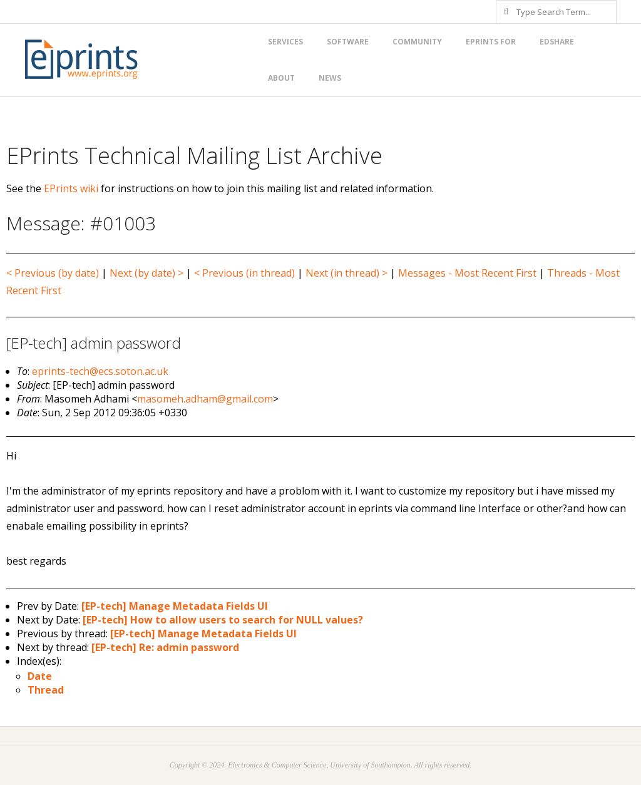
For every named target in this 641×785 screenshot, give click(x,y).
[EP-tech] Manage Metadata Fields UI (174, 606)
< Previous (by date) (52, 273)
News (330, 78)
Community (417, 41)
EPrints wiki (71, 188)
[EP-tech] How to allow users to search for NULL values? (223, 620)
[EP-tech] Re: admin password (165, 647)
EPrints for (491, 41)
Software (348, 41)
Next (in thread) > (346, 273)
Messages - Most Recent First (467, 273)
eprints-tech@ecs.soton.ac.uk (100, 371)
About (281, 78)
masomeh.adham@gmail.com (205, 399)
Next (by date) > (146, 273)
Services (285, 41)
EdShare (557, 41)
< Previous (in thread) (244, 273)
